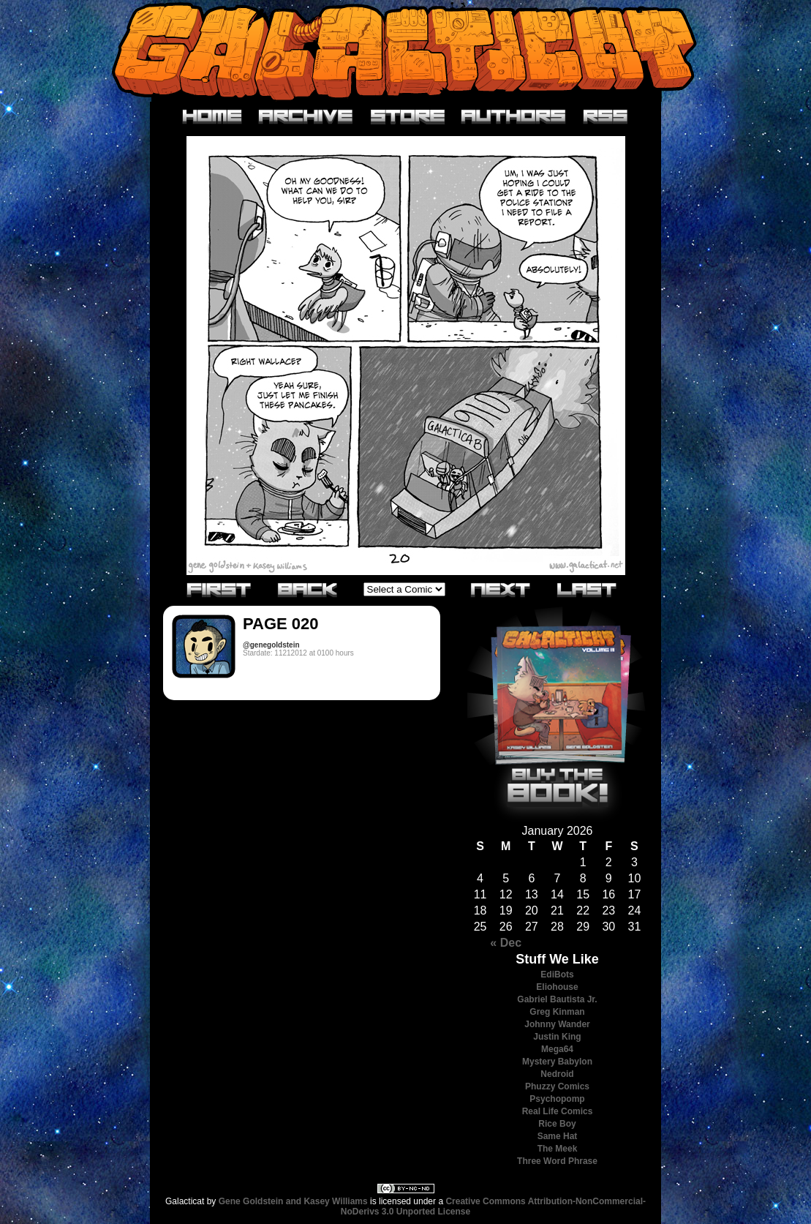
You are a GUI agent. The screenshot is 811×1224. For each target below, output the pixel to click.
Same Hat (557, 1136)
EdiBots (556, 974)
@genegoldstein (271, 645)
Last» (587, 589)
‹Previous (308, 589)
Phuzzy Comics (557, 1086)
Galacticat (406, 51)
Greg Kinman (556, 1012)
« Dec (505, 942)
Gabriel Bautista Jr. (557, 999)
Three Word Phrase (557, 1161)
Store (407, 117)
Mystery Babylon (557, 1061)
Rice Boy (557, 1124)
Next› (501, 589)
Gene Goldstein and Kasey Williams (293, 1201)
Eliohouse (557, 987)
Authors (514, 117)
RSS (606, 117)
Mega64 (557, 1049)
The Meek (557, 1149)
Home (212, 117)
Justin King (557, 1037)
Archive (306, 117)
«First (219, 589)
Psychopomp (556, 1099)
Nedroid (556, 1074)
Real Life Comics (557, 1111)
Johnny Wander (557, 1024)
